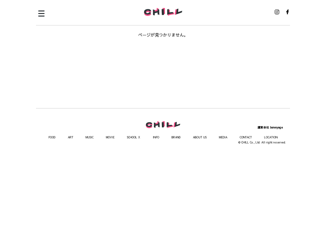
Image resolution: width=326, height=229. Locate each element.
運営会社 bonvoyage (270, 127)
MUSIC (90, 137)
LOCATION (271, 137)
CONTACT (246, 137)
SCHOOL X (133, 137)
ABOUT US (200, 137)
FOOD (51, 137)
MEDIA (223, 137)
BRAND (176, 137)
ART (70, 137)
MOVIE (110, 137)
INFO (156, 137)
